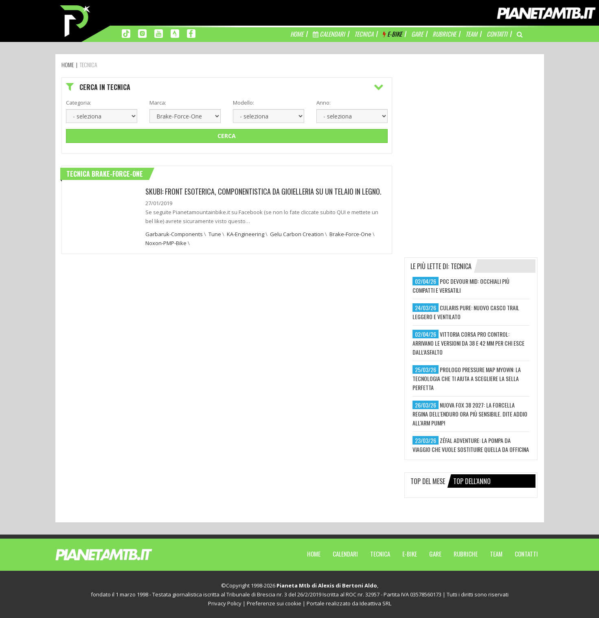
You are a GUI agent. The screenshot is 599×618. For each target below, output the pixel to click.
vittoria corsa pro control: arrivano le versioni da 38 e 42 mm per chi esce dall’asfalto (468, 343)
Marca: (157, 102)
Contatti (526, 553)
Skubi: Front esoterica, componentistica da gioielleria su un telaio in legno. (263, 191)
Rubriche (466, 553)
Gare (435, 553)
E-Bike (409, 553)
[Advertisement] (471, 128)
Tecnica (380, 553)
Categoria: (78, 102)
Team (496, 553)
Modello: (243, 102)
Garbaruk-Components (174, 234)
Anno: (323, 102)
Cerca (226, 136)
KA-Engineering (245, 234)
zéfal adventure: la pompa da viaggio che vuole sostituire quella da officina (470, 445)
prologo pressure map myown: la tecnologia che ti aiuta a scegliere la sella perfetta (466, 378)
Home (313, 553)
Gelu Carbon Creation (297, 234)
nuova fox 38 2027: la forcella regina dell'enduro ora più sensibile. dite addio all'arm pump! (469, 414)
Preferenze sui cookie (274, 603)
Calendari (345, 553)
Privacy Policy (224, 603)
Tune (214, 234)
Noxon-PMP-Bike (166, 243)
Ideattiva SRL (375, 603)
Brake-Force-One (350, 234)
